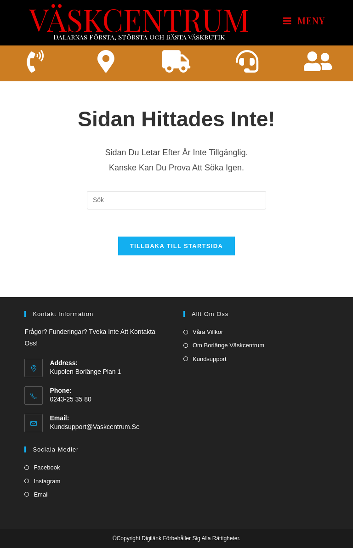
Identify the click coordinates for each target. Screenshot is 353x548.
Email (41, 494)
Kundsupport (210, 359)
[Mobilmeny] (304, 21)
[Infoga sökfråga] (176, 201)
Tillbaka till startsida (176, 246)
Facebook (47, 467)
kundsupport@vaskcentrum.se (94, 427)
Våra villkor (208, 332)
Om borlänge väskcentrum (228, 345)
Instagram (47, 481)
